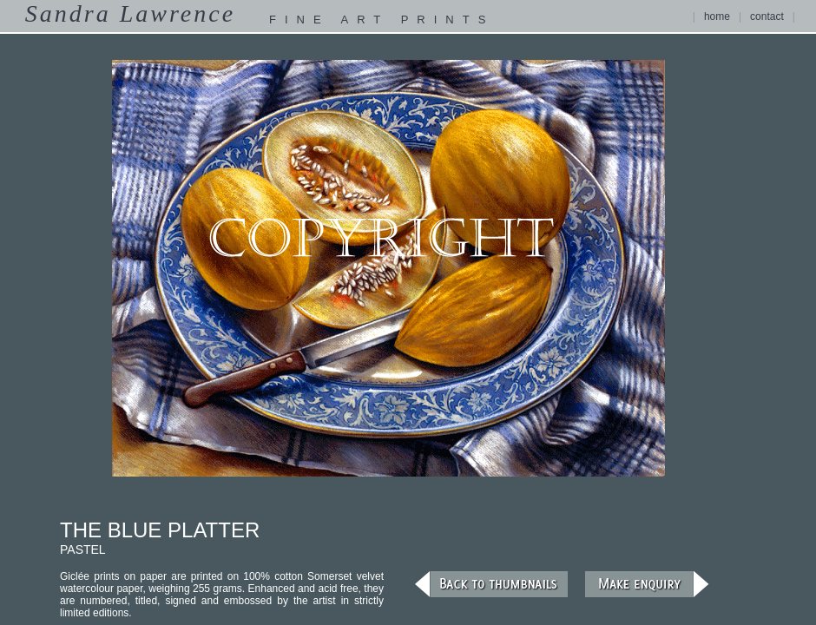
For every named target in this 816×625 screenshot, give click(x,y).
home (717, 16)
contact (767, 16)
